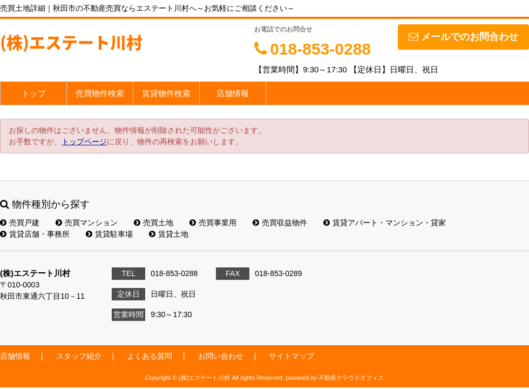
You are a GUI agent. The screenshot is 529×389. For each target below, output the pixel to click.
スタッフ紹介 (78, 356)
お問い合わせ (220, 356)
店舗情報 (232, 93)
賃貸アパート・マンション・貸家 (384, 222)
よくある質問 (149, 356)
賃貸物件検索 (166, 93)
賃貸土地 (168, 234)
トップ (34, 93)
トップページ (84, 141)
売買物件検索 (100, 93)
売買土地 (153, 222)
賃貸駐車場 (109, 234)
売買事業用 (212, 222)
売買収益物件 (280, 222)
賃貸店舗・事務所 (35, 234)
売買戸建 (19, 222)
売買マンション (87, 222)
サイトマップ (291, 356)
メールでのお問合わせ (463, 36)
